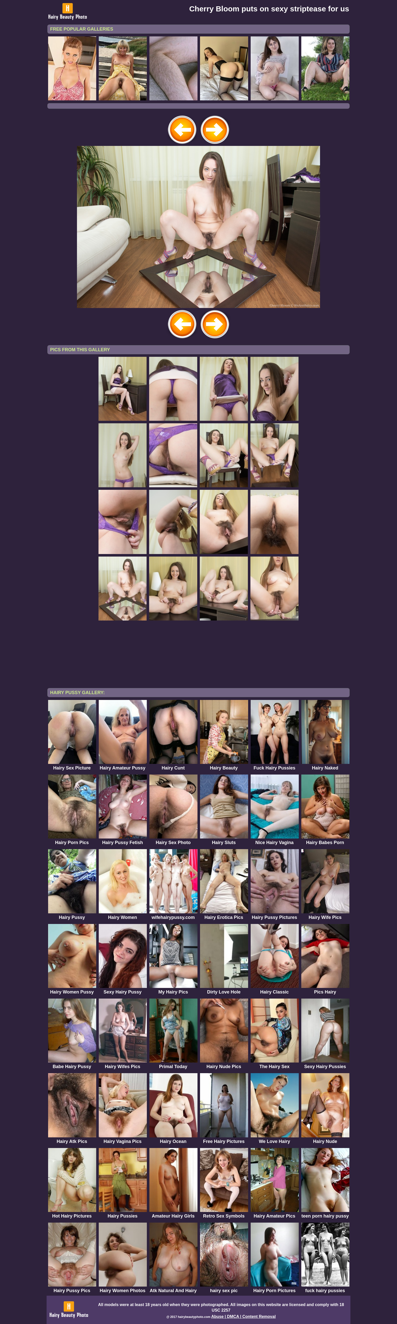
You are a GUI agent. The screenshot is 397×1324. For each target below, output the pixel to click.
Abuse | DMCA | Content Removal (243, 1316)
